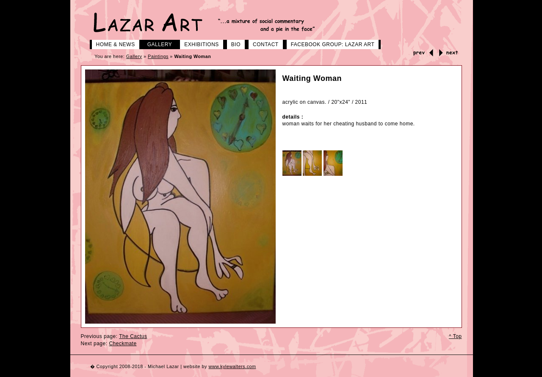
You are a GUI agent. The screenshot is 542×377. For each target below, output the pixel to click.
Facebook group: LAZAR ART (330, 43)
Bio (233, 43)
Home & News (112, 43)
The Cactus (133, 336)
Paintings (158, 56)
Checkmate (122, 344)
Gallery (156, 43)
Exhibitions (198, 43)
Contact (262, 43)
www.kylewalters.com (232, 366)
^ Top (455, 336)
